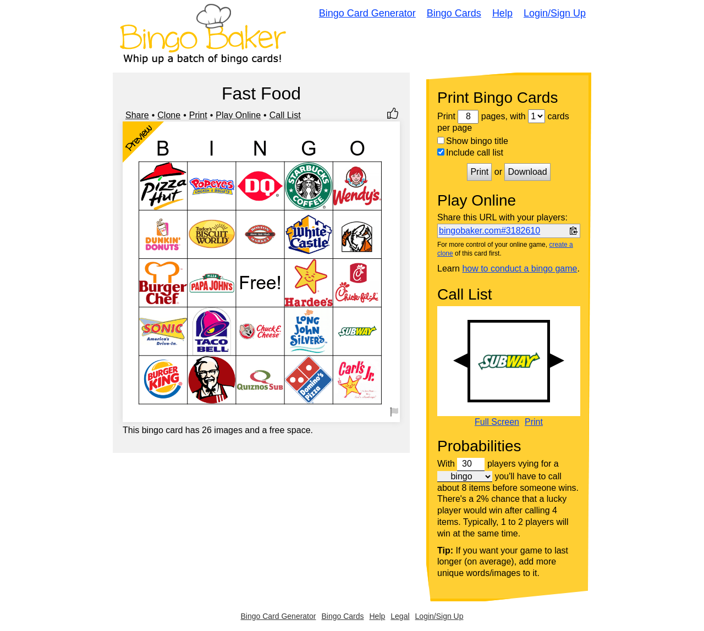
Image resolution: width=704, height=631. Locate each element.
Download (527, 171)
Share (137, 115)
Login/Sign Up (555, 13)
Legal (400, 616)
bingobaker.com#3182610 (489, 230)
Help (502, 13)
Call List (285, 115)
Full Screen (497, 422)
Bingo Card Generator (367, 13)
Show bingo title (472, 141)
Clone (168, 115)
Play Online (238, 115)
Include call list (470, 152)
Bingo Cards (454, 13)
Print (198, 115)
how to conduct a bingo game (519, 268)
